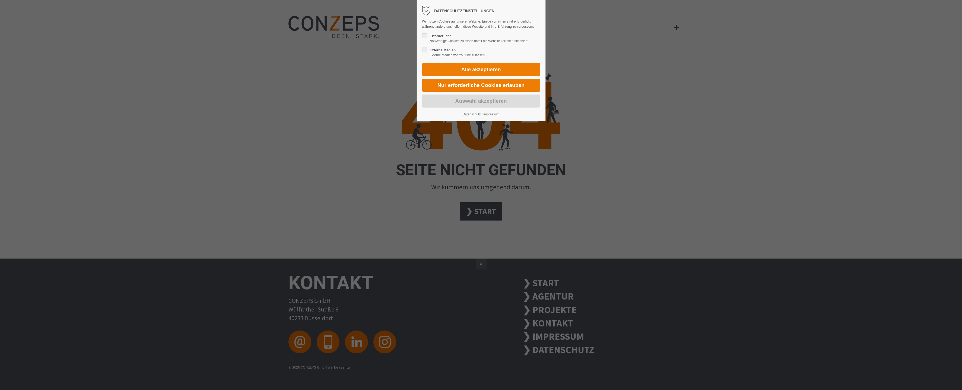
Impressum (491, 114)
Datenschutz (472, 114)
